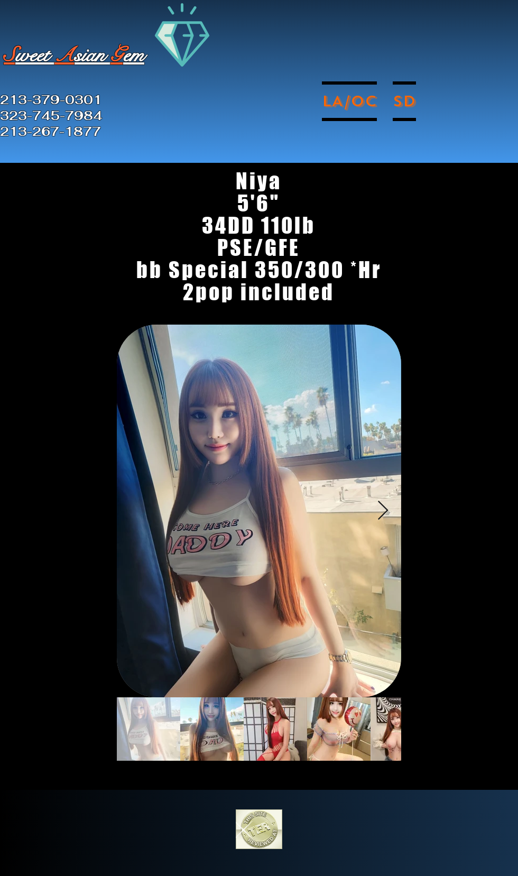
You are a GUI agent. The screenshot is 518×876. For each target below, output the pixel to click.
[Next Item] (383, 511)
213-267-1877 (50, 132)
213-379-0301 (51, 100)
